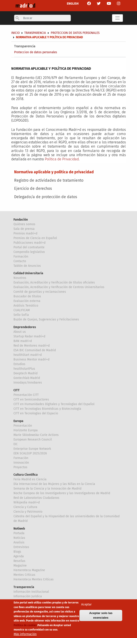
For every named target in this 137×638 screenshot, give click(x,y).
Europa (18, 421)
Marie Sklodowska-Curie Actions (36, 435)
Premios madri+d (25, 233)
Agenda (18, 556)
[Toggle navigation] (117, 18)
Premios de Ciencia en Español (35, 238)
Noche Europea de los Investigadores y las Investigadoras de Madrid (61, 493)
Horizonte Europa (25, 430)
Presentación (22, 426)
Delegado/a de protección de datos (45, 196)
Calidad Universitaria (28, 273)
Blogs (17, 552)
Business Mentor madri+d (31, 359)
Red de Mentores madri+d (31, 345)
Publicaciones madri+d (29, 243)
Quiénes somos (24, 224)
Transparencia (24, 46)
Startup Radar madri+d (29, 336)
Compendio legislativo (29, 252)
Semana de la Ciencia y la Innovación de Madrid (47, 488)
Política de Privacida (61, 159)
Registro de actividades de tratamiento (48, 180)
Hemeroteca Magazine (29, 570)
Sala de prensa (24, 229)
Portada (18, 533)
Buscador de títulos (27, 296)
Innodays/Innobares (27, 382)
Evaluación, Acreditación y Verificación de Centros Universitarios (58, 287)
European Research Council (32, 439)
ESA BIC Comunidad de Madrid (34, 350)
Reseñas (19, 561)
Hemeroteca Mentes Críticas (33, 579)
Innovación (21, 462)
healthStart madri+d (27, 355)
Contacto (19, 261)
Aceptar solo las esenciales (101, 616)
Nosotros (19, 278)
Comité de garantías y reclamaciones (39, 292)
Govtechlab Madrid (26, 378)
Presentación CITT (26, 395)
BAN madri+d (22, 341)
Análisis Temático (25, 305)
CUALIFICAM (21, 310)
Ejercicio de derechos (33, 188)
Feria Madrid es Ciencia (30, 479)
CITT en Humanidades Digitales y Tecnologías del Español (53, 404)
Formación (20, 256)
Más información (25, 635)
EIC (15, 444)
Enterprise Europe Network (32, 449)
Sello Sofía (21, 315)
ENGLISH (73, 3)
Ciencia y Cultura (25, 507)
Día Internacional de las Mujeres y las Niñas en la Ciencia (54, 484)
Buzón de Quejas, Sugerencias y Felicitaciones (46, 319)
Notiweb (19, 528)
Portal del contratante (29, 247)
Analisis (18, 542)
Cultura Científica (25, 475)
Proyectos (20, 467)
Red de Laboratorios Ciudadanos (36, 498)
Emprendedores (24, 327)
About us (19, 332)
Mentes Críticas (24, 575)
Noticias (19, 538)
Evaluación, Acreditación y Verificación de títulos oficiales (54, 282)
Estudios (19, 364)
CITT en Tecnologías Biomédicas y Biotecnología (47, 409)
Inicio (15, 33)
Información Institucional (31, 592)
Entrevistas (21, 547)
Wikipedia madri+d (26, 502)
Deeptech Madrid (25, 373)
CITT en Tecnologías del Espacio (35, 413)
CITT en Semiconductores (31, 399)
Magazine (20, 565)
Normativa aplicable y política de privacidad (54, 172)
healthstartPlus (24, 369)
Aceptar (86, 605)
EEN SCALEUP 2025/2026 (30, 453)
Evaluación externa (26, 301)
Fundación (20, 219)
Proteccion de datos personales (35, 52)
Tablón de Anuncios (27, 266)
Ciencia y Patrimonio (27, 512)
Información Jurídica (27, 596)
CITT (16, 390)
